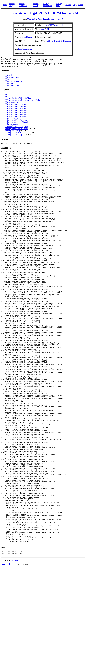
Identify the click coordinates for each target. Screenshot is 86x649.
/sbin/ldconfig (10, 96)
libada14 (8, 77)
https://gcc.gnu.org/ (25, 49)
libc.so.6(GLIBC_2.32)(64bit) (16, 110)
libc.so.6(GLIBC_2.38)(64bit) (16, 116)
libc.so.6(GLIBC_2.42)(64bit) (16, 118)
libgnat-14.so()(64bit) (13, 87)
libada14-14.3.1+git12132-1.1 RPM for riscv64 (43, 13)
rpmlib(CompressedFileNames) (16, 131)
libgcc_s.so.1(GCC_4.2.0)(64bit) (17, 125)
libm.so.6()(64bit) (11, 127)
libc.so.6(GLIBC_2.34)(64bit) (16, 114)
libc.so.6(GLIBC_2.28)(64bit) (16, 108)
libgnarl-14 (9, 81)
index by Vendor (36, 5)
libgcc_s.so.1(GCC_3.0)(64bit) (16, 123)
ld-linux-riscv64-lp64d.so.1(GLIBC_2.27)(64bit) (23, 102)
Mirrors (68, 5)
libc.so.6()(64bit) (11, 104)
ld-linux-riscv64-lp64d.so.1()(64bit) (18, 100)
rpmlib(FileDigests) (12, 133)
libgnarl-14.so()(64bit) (13, 83)
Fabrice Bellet (6, 646)
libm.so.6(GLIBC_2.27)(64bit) (16, 129)
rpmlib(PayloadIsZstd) (13, 137)
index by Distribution (23, 5)
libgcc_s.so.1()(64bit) (13, 121)
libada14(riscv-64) (12, 79)
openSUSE (45, 29)
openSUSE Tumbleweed (54, 25)
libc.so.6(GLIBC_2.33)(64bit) (16, 112)
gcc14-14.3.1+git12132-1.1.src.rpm (58, 41)
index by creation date (47, 5)
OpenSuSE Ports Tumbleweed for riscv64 (45, 19)
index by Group (12, 5)
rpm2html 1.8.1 (16, 642)
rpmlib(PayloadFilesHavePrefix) (17, 135)
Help (74, 5)
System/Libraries (26, 37)
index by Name (59, 5)
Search (80, 5)
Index (5, 5)
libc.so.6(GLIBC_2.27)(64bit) (16, 106)
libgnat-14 (9, 85)
